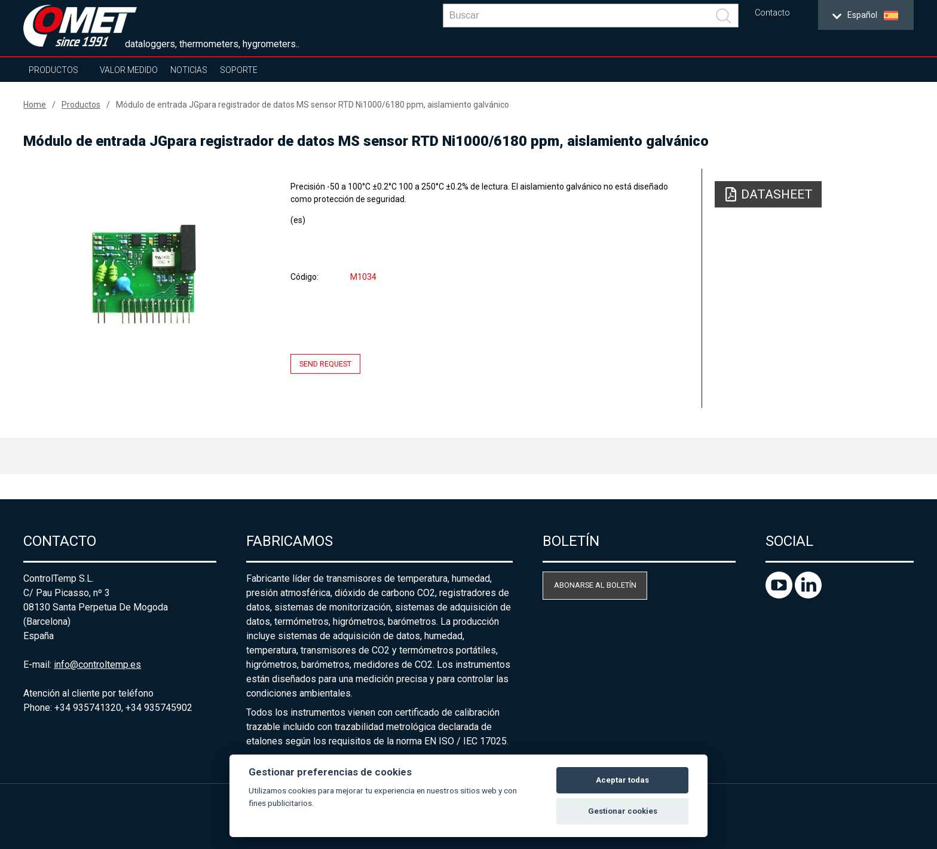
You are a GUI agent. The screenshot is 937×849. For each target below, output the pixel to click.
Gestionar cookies (622, 811)
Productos (53, 70)
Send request (325, 363)
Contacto (772, 13)
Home (34, 104)
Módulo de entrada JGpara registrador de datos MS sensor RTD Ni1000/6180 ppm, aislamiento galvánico (312, 104)
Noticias (188, 70)
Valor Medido (129, 70)
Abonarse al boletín (595, 585)
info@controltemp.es (97, 664)
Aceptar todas (622, 779)
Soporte (239, 70)
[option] (143, 273)
